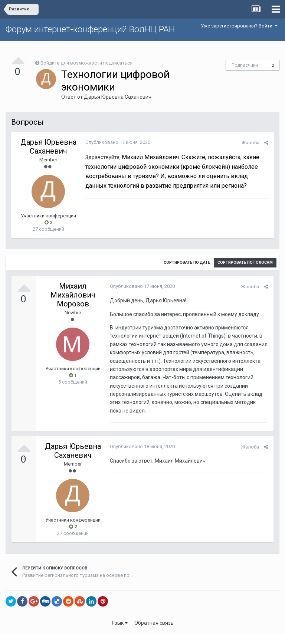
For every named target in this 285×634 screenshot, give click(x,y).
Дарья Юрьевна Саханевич (117, 97)
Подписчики (245, 65)
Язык (120, 623)
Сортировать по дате (187, 262)
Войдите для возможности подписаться (86, 63)
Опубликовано (117, 142)
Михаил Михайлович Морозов (72, 295)
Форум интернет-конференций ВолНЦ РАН (90, 29)
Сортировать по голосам (245, 262)
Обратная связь (154, 623)
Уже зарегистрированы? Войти (239, 26)
